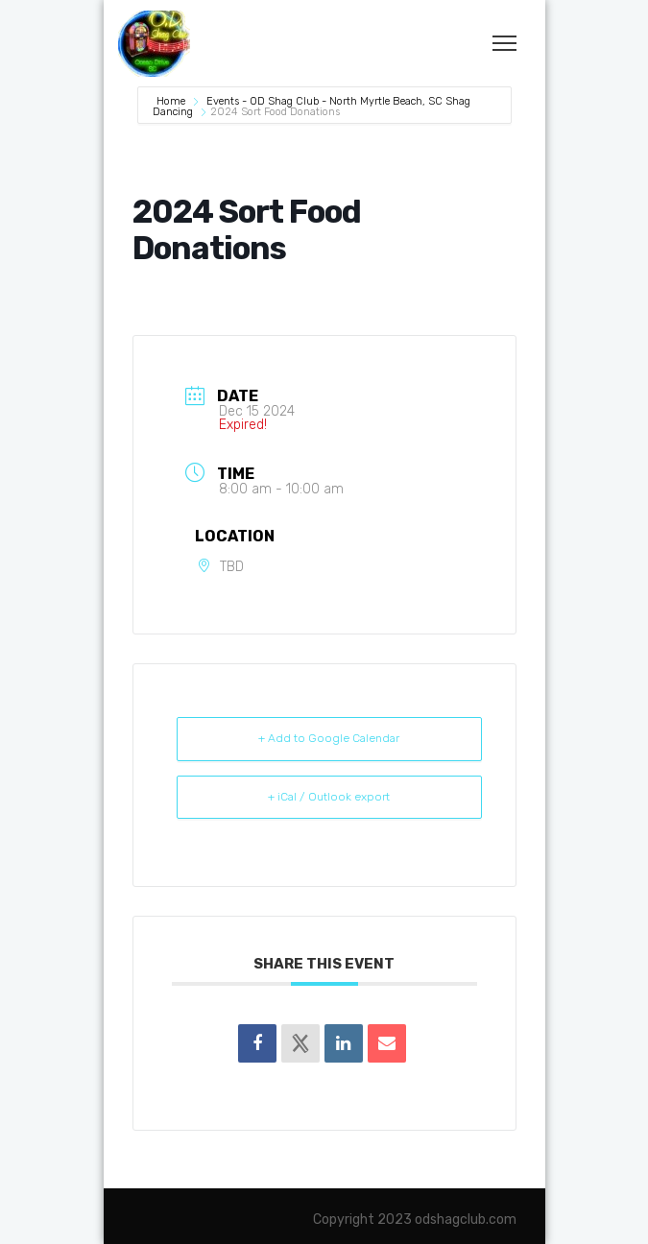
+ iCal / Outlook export (329, 796)
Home (172, 101)
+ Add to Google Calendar (328, 738)
